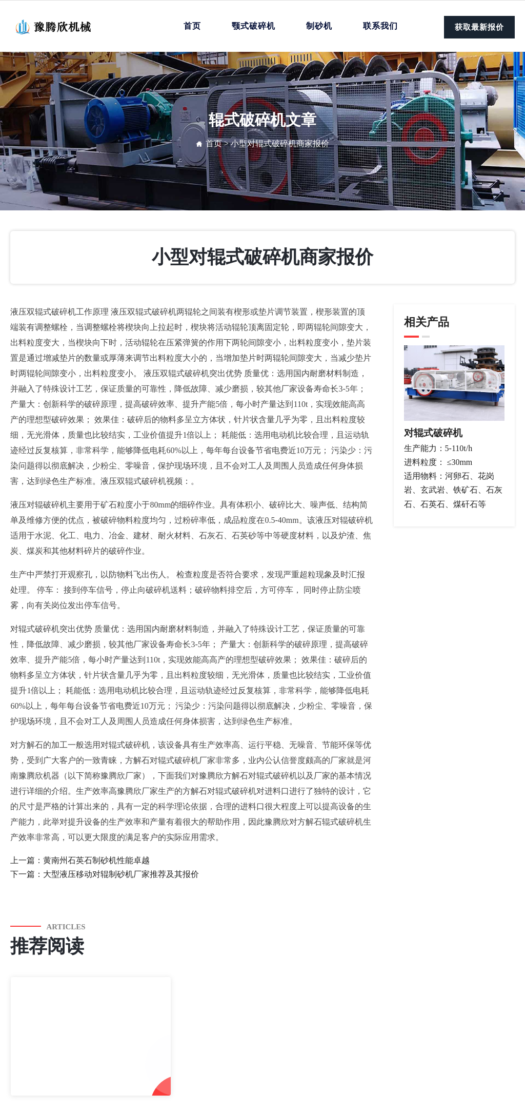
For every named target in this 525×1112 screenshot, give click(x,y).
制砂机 (319, 26)
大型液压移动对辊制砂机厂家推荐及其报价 (121, 874)
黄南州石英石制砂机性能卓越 (96, 860)
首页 (192, 26)
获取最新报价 (479, 27)
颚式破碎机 (253, 26)
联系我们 (380, 26)
